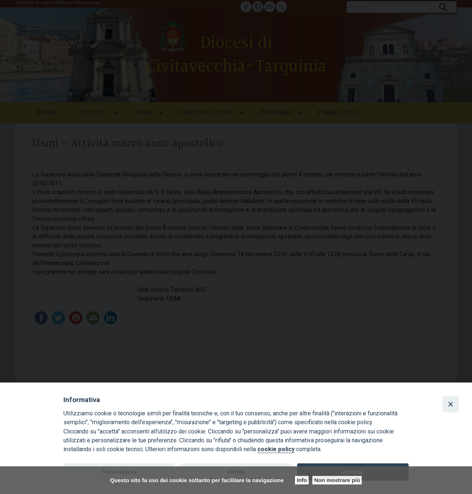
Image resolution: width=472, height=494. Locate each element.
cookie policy (276, 449)
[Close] (450, 404)
